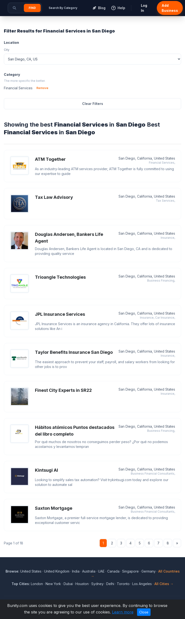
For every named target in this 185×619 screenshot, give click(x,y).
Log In (144, 8)
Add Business (170, 8)
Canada (113, 571)
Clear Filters (92, 104)
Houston (82, 584)
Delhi (110, 584)
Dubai (68, 584)
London (37, 584)
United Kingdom (56, 571)
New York (53, 584)
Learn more (122, 612)
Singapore (130, 571)
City (6, 50)
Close (143, 612)
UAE (101, 571)
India (75, 571)
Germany (148, 571)
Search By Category (63, 8)
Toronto (123, 584)
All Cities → (163, 584)
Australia (88, 571)
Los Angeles (142, 584)
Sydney (97, 584)
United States (30, 571)
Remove (42, 88)
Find (32, 8)
